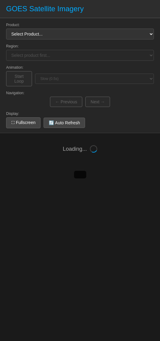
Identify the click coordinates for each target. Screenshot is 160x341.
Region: (12, 46)
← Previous (66, 101)
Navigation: (15, 93)
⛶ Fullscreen (23, 122)
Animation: (14, 67)
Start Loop (19, 79)
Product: (13, 25)
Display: (12, 114)
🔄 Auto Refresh (64, 122)
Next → (98, 101)
